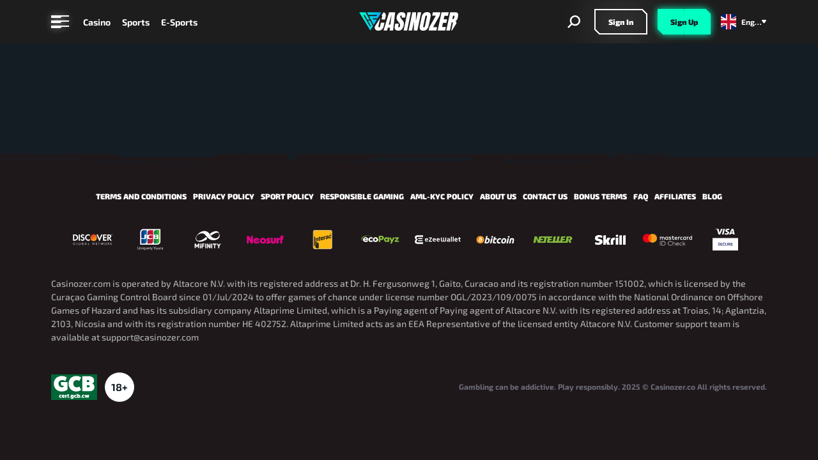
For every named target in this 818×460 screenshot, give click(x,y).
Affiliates (675, 196)
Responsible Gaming (362, 196)
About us (498, 196)
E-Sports (179, 22)
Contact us (545, 196)
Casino (97, 22)
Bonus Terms (600, 196)
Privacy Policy (223, 196)
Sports (136, 22)
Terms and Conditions (141, 196)
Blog (712, 196)
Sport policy (287, 196)
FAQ (640, 196)
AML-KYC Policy (442, 196)
